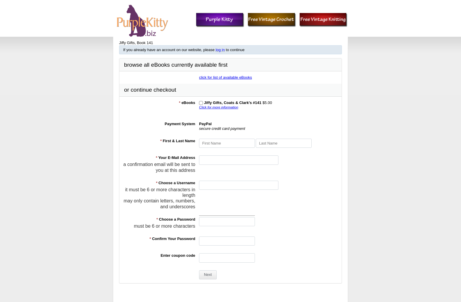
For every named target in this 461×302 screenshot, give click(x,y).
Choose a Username (175, 183)
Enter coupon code (178, 255)
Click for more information (218, 107)
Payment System (180, 124)
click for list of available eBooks (225, 77)
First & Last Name (177, 141)
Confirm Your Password (173, 238)
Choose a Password (175, 219)
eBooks (187, 102)
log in (220, 50)
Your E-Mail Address (175, 157)
